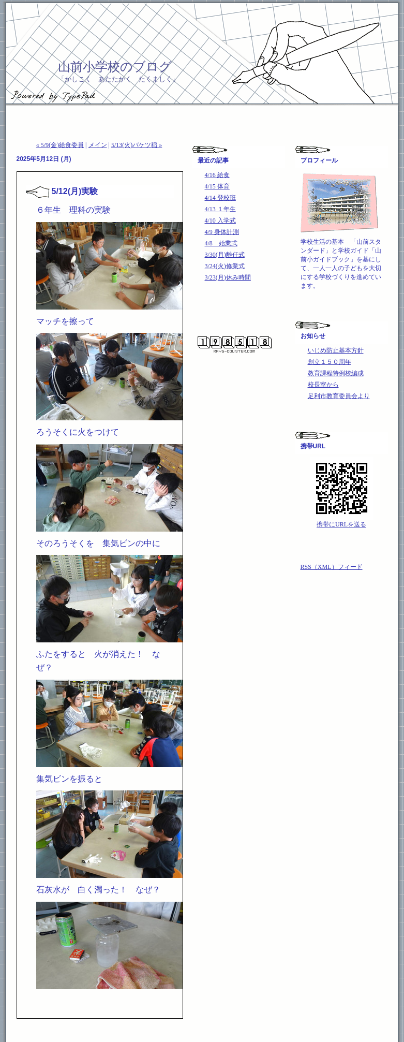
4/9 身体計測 (222, 232)
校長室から (323, 384)
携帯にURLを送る (341, 524)
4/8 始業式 (221, 243)
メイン (97, 145)
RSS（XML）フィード (332, 566)
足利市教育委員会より (339, 396)
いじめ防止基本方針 (336, 350)
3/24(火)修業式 (225, 266)
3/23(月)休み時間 (228, 277)
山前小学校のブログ (115, 67)
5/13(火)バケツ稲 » (136, 145)
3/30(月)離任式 (225, 254)
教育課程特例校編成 (336, 373)
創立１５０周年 (329, 361)
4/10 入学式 (220, 220)
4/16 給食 (217, 175)
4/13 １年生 (220, 209)
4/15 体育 (217, 186)
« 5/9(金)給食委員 (60, 145)
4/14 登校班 (220, 197)
